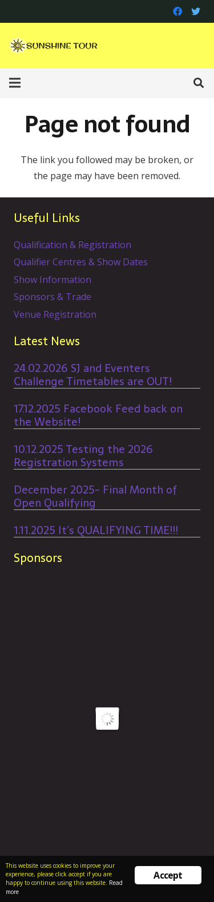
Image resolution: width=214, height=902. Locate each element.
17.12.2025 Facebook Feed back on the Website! (98, 415)
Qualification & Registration (72, 244)
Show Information (52, 279)
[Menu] (15, 82)
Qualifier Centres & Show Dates (81, 262)
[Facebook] (177, 11)
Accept (168, 875)
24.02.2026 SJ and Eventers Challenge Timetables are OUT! (93, 374)
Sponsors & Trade (52, 296)
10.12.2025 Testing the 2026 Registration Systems (83, 455)
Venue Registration (55, 314)
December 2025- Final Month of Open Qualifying (95, 496)
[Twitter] (196, 11)
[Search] (198, 82)
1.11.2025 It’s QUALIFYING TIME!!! (96, 530)
